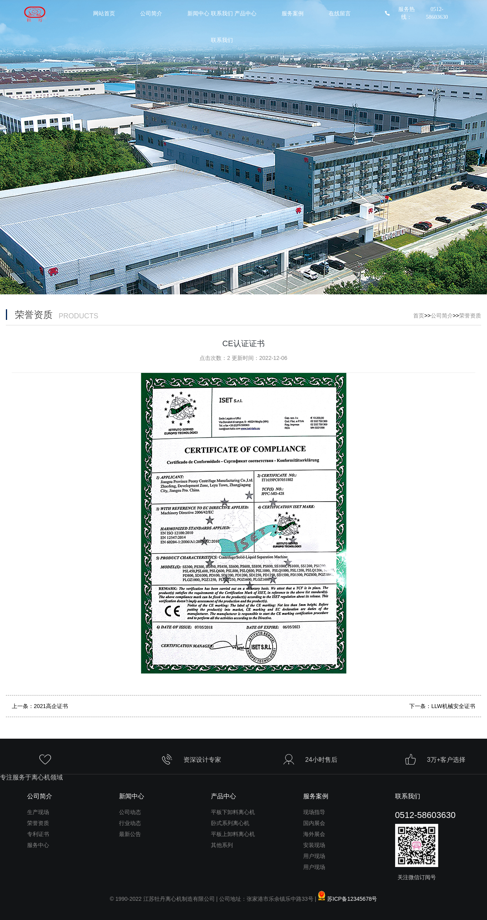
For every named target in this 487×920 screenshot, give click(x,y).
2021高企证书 (51, 706)
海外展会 (314, 834)
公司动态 (130, 812)
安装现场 (314, 845)
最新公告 (130, 834)
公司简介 (151, 13)
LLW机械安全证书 (453, 706)
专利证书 (38, 834)
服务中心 (38, 845)
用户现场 (314, 856)
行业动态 (130, 823)
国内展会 (314, 823)
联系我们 (222, 40)
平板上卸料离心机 (233, 834)
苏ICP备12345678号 (352, 899)
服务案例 (293, 13)
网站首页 (104, 13)
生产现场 (38, 812)
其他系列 (222, 845)
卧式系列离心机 (230, 823)
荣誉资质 (470, 315)
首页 (418, 315)
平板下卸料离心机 (233, 812)
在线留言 (340, 13)
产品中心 (245, 13)
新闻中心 (131, 796)
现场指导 (314, 812)
